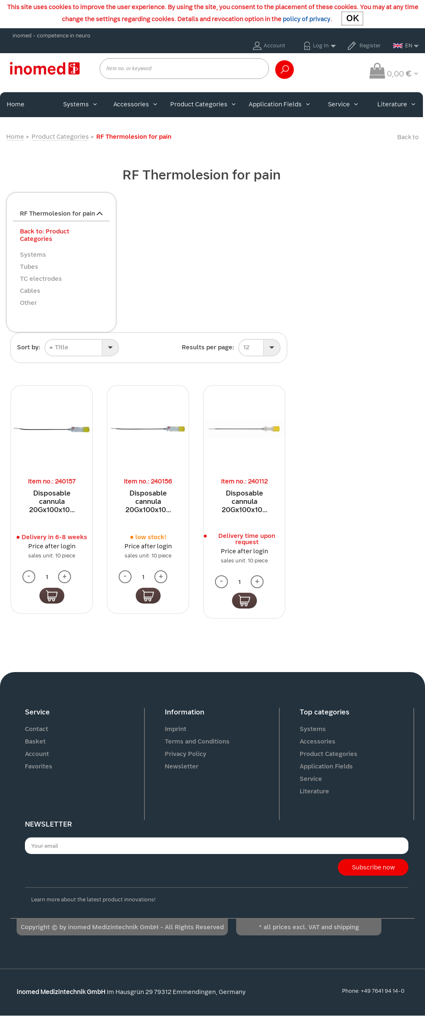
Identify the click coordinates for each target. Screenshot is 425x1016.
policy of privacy (306, 19)
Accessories (135, 104)
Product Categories (203, 104)
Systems (80, 104)
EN (403, 45)
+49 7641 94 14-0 (382, 991)
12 (246, 347)
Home (15, 104)
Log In (321, 45)
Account (274, 45)
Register (370, 45)
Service (343, 104)
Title (58, 347)
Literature (396, 104)
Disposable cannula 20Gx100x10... (52, 501)
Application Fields (279, 104)
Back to (408, 137)
